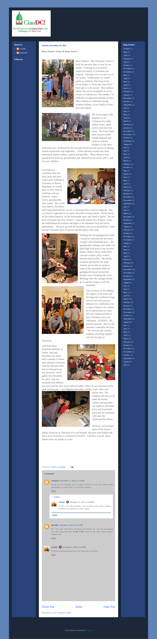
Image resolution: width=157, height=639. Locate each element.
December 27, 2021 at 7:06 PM (82, 502)
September (127, 105)
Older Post (109, 606)
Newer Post (48, 606)
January (126, 65)
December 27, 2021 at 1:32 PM (72, 481)
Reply (53, 491)
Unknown (55, 481)
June (125, 111)
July (125, 108)
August (126, 144)
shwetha (54, 525)
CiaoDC (62, 502)
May (125, 52)
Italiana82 (23, 53)
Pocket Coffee (78, 531)
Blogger (89, 630)
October (126, 49)
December (127, 72)
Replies (57, 497)
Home (79, 606)
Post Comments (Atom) (62, 613)
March (125, 88)
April (125, 55)
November (127, 68)
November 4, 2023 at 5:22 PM (74, 547)
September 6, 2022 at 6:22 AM (71, 525)
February (126, 59)
